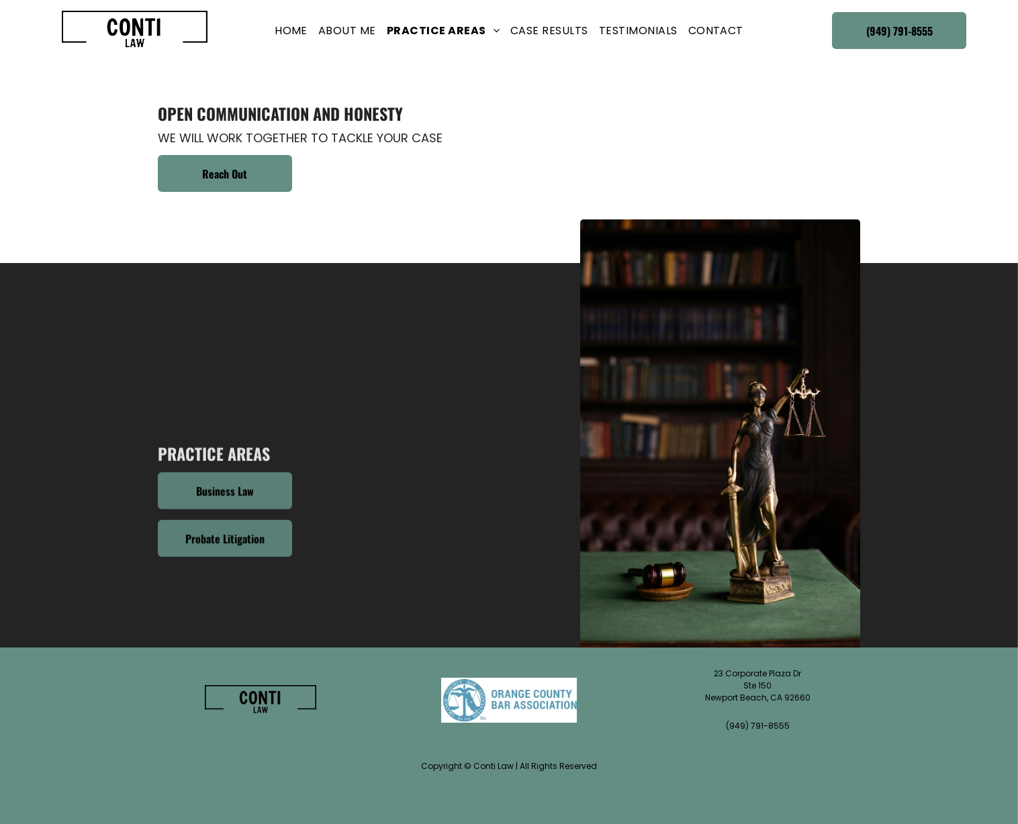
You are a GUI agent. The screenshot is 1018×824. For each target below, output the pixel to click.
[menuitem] (291, 30)
